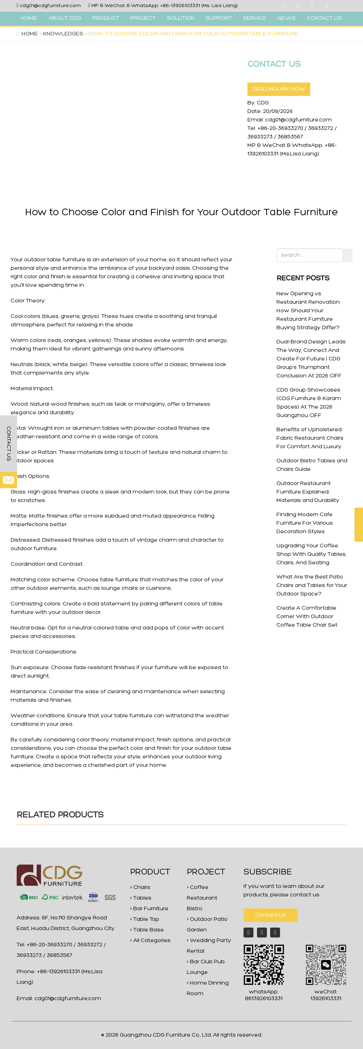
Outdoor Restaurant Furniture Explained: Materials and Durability (308, 492)
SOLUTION (180, 18)
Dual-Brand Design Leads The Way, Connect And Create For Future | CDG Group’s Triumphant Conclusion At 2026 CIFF (311, 359)
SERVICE (255, 18)
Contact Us (270, 915)
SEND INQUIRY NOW (279, 89)
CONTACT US (324, 18)
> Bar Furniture (149, 909)
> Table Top (144, 919)
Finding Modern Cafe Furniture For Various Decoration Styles (305, 523)
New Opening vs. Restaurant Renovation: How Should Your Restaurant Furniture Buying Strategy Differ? (309, 311)
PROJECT (143, 18)
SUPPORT (219, 18)
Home (30, 34)
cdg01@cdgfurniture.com (50, 5)
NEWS (287, 18)
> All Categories (150, 940)
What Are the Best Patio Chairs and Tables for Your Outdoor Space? (312, 585)
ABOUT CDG (65, 18)
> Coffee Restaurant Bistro (202, 898)
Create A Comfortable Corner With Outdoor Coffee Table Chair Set (307, 616)
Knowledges (63, 34)
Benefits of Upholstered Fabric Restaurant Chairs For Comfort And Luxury (310, 438)
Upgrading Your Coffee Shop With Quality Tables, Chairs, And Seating (311, 554)
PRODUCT (106, 18)
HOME (29, 18)
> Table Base (147, 930)
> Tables (140, 898)
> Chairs (140, 887)
